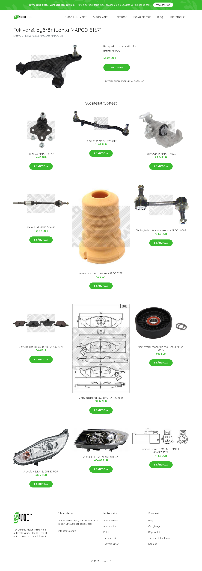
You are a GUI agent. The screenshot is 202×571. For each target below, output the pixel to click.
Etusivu (17, 40)
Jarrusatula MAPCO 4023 (161, 158)
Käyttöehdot (155, 536)
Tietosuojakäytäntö (159, 542)
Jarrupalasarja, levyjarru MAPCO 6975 (41, 351)
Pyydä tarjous (163, 5)
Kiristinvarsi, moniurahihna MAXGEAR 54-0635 (161, 353)
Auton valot (100, 19)
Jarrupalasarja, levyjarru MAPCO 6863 (101, 402)
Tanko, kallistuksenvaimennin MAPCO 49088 (161, 234)
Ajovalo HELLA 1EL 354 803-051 (41, 475)
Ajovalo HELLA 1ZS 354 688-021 (101, 461)
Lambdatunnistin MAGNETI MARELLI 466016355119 (161, 455)
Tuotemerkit (177, 19)
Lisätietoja (116, 71)
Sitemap (152, 548)
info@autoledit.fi (67, 535)
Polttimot (121, 19)
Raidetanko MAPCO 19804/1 (101, 145)
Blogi (160, 19)
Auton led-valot (111, 524)
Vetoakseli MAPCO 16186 (41, 231)
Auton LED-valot (75, 19)
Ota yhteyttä (155, 530)
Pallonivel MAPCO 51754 (41, 158)
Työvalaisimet (142, 19)
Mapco (135, 50)
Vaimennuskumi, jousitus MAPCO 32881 (101, 277)
